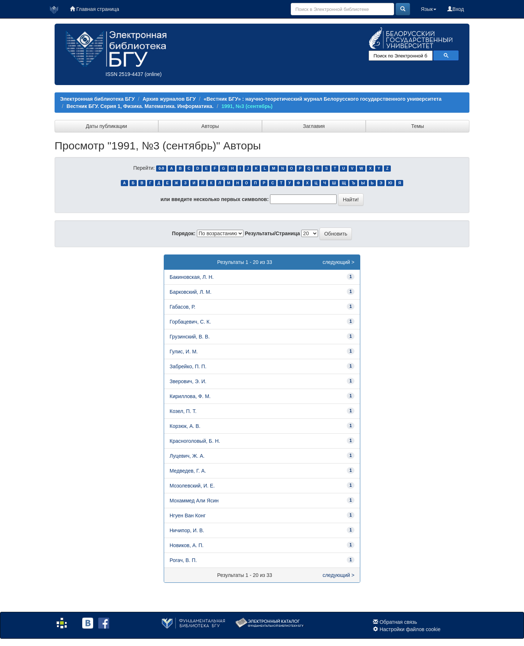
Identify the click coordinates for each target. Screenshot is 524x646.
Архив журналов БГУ (169, 99)
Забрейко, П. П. (188, 366)
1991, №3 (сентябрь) (247, 106)
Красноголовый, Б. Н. (195, 441)
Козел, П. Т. (183, 411)
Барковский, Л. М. (190, 292)
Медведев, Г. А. (188, 471)
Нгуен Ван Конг (188, 515)
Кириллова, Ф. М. (190, 396)
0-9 (161, 168)
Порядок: (183, 233)
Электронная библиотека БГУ (97, 99)
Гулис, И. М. (184, 351)
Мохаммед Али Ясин (194, 500)
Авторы (210, 126)
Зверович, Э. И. (188, 381)
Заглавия (314, 126)
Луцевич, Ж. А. (187, 456)
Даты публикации (106, 126)
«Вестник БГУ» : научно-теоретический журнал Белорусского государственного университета (323, 99)
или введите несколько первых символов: (214, 199)
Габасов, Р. (182, 307)
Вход (455, 9)
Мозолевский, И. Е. (192, 486)
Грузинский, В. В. (190, 337)
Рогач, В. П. (183, 560)
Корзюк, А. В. (185, 426)
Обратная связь (398, 622)
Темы (417, 126)
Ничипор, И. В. (187, 530)
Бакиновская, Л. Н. (192, 277)
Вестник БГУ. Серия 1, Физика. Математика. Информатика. (140, 106)
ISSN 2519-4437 (124, 74)
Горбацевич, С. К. (190, 322)
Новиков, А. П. (187, 545)
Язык (429, 9)
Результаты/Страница (272, 233)
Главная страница (94, 9)
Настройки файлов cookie (410, 629)
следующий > (338, 262)
